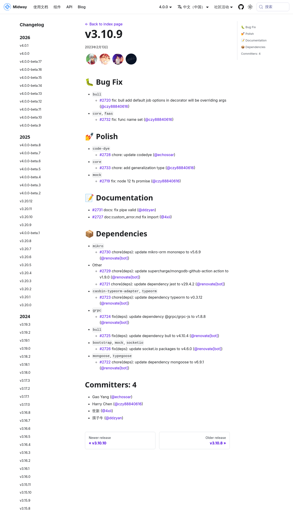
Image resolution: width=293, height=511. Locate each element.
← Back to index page (103, 24)
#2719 (105, 181)
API (69, 7)
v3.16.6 (25, 428)
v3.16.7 (25, 420)
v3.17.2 (25, 388)
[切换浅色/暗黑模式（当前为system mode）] (250, 7)
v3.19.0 (25, 348)
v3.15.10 (25, 492)
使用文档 (40, 7)
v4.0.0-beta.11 (30, 109)
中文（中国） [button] (191, 7)
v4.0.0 (24, 53)
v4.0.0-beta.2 (30, 193)
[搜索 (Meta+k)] (273, 7)
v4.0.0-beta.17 (31, 61)
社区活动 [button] (221, 7)
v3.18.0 (25, 372)
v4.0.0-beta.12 (31, 101)
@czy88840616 (114, 106)
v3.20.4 (26, 273)
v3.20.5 (25, 265)
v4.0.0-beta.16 (31, 69)
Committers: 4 (250, 53)
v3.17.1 (24, 396)
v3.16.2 (25, 460)
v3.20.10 (26, 217)
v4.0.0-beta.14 (31, 85)
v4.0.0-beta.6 (30, 161)
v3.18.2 (25, 356)
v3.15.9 (25, 500)
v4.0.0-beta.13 (31, 93)
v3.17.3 (25, 380)
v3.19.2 (25, 332)
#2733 (105, 167)
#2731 (97, 210)
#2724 (105, 316)
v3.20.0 (25, 305)
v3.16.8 (25, 412)
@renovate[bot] (114, 258)
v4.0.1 (24, 45)
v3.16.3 (25, 452)
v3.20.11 (26, 209)
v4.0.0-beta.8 (30, 145)
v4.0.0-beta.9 (30, 125)
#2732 (105, 119)
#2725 (105, 335)
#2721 (105, 284)
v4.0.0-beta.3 (30, 185)
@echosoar (164, 154)
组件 (57, 7)
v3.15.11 (25, 485)
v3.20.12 (26, 201)
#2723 (105, 297)
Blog (82, 7)
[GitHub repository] (241, 7)
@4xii (166, 217)
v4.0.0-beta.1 (30, 233)
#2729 (105, 271)
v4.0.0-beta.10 (31, 117)
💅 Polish (247, 33)
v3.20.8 (25, 241)
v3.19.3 (25, 324)
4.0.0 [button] (163, 7)
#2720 (105, 100)
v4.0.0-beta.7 (30, 153)
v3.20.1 (25, 297)
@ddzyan (146, 210)
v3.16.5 (25, 436)
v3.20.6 (25, 257)
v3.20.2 (25, 289)
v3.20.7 (25, 249)
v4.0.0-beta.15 (31, 77)
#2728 (105, 154)
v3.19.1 (25, 340)
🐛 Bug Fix (248, 27)
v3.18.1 (25, 364)
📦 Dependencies (253, 47)
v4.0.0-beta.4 (30, 177)
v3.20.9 (25, 225)
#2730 (105, 252)
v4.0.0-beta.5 (30, 169)
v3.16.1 (25, 468)
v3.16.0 (25, 477)
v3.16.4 (25, 444)
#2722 (105, 362)
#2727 (97, 217)
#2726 (105, 348)
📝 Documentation (254, 40)
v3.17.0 (25, 404)
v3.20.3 (25, 281)
